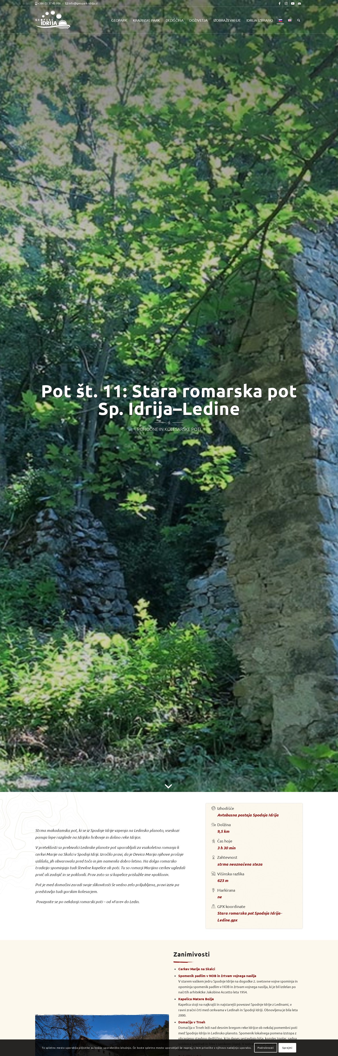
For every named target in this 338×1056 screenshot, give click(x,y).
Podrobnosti (265, 1047)
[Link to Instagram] (286, 3)
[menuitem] (119, 20)
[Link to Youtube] (293, 3)
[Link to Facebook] (279, 3)
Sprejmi (287, 1047)
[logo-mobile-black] (55, 20)
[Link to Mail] (299, 3)
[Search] (298, 20)
